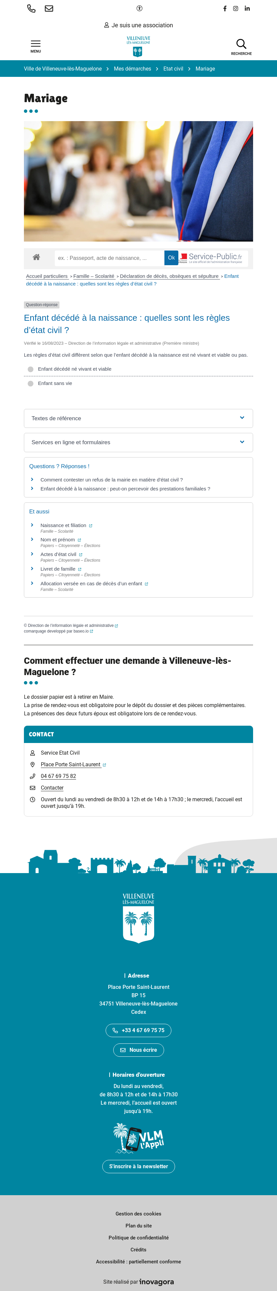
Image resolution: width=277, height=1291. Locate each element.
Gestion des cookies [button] (138, 1214)
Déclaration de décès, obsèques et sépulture (170, 276)
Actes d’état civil (61, 554)
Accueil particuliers (47, 276)
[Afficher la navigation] (35, 47)
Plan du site (139, 1226)
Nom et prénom (61, 539)
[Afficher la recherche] (241, 46)
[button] (33, 8)
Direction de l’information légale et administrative (73, 625)
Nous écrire (138, 1050)
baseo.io (83, 631)
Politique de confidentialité (139, 1238)
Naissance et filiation (66, 525)
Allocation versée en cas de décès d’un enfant (94, 583)
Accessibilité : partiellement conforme (138, 1262)
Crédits (138, 1250)
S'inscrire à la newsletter (138, 1166)
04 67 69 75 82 (58, 776)
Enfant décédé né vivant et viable (69, 369)
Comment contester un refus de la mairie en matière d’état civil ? (112, 479)
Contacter (52, 788)
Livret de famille (61, 569)
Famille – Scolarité (94, 276)
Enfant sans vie (49, 383)
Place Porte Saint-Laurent (73, 764)
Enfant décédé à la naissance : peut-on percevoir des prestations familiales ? (125, 488)
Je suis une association (138, 25)
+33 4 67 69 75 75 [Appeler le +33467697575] (138, 1030)
